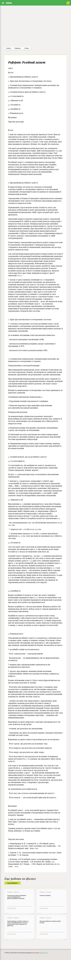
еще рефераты (12, 883)
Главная (8, 48)
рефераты (18, 48)
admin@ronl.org (44, 952)
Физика (26, 48)
